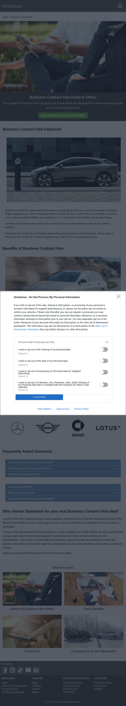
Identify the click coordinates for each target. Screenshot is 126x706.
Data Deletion (44, 409)
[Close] (119, 297)
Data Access (62, 409)
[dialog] (63, 353)
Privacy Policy (81, 409)
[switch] (103, 349)
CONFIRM (39, 397)
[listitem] (63, 342)
